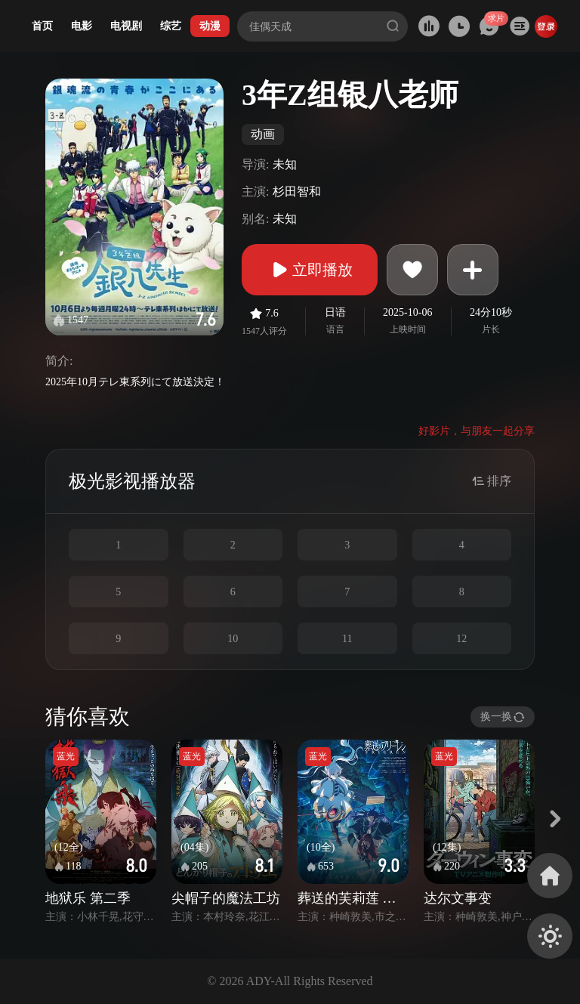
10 (232, 638)
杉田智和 (297, 191)
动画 (263, 134)
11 (347, 638)
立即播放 (310, 270)
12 (461, 638)
